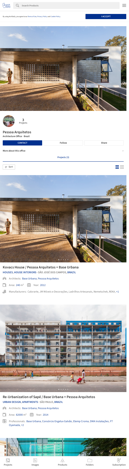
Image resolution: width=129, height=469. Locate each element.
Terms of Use (32, 16)
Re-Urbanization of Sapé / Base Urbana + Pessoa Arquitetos (49, 396)
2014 (45, 415)
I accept (106, 16)
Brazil (71, 272)
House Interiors (25, 272)
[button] (9, 167)
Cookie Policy (55, 16)
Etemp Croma (81, 421)
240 (18, 285)
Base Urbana (29, 278)
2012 (43, 285)
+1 (117, 292)
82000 (19, 415)
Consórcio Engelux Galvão (57, 421)
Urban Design (12, 402)
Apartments (30, 402)
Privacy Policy (42, 16)
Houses (8, 272)
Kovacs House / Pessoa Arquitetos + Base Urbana (41, 267)
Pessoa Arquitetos (48, 278)
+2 (22, 425)
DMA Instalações (99, 421)
